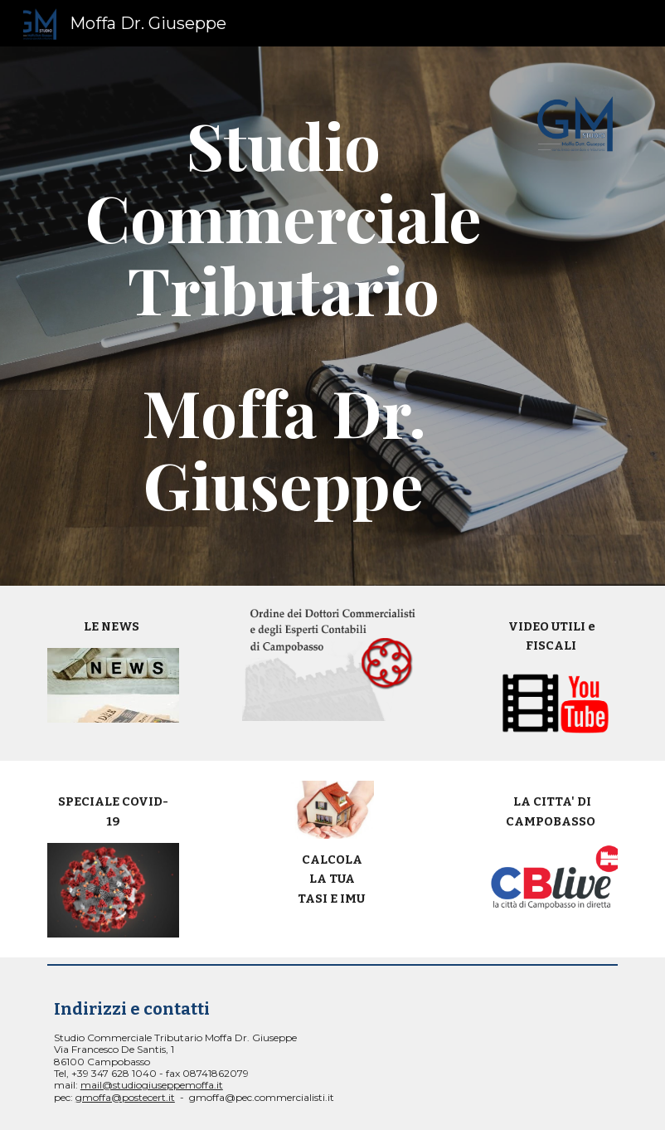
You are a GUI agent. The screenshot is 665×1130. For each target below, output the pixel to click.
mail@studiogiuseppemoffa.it (151, 1085)
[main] (284, 316)
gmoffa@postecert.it (125, 1097)
